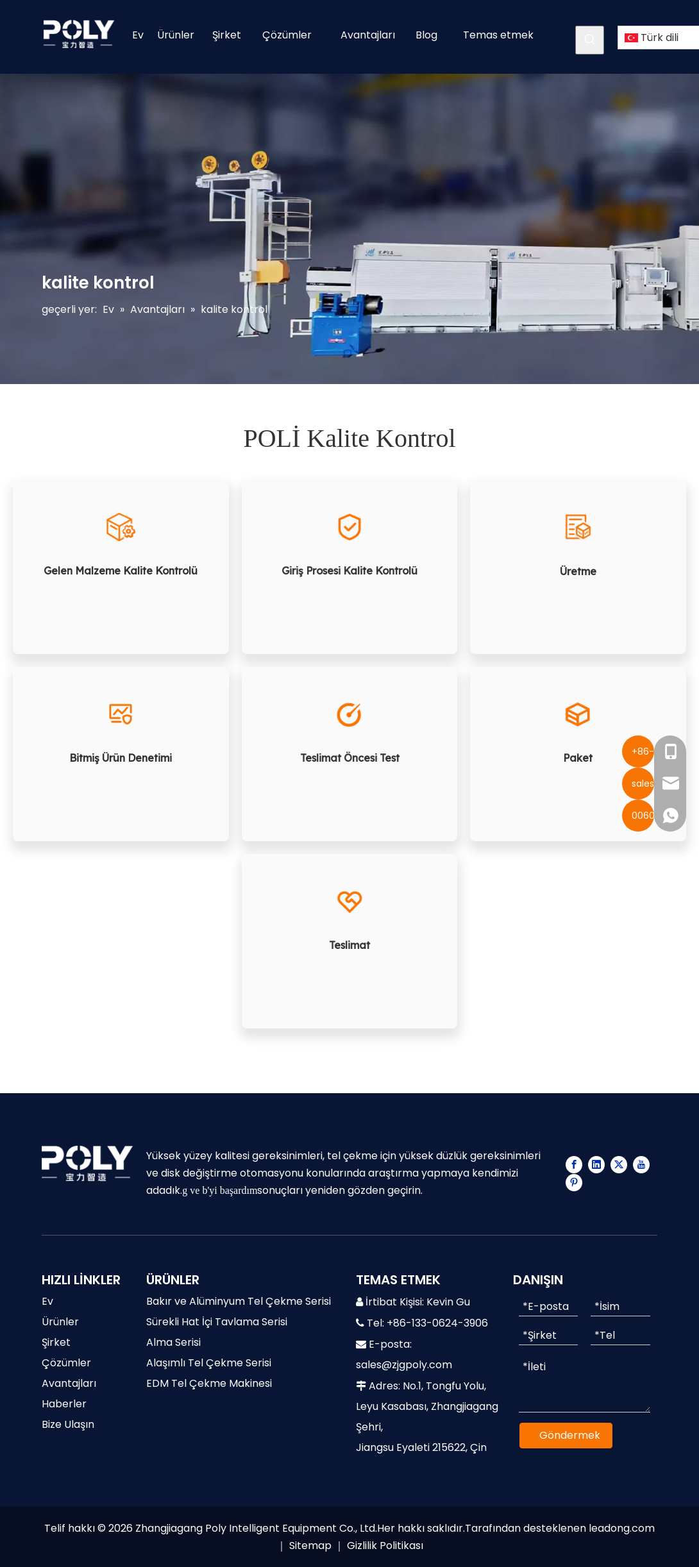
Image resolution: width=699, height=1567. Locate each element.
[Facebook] (574, 1164)
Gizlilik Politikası (385, 1545)
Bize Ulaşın (68, 1424)
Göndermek (569, 1435)
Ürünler (60, 1321)
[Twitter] (619, 1164)
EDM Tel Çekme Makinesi (209, 1383)
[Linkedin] (596, 1164)
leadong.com (622, 1528)
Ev (47, 1301)
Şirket (56, 1342)
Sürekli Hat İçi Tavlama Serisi (216, 1321)
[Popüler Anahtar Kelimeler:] (589, 40)
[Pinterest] (574, 1182)
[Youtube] (641, 1164)
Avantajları (69, 1383)
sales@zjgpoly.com (404, 1364)
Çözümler (66, 1362)
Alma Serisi (173, 1342)
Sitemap (310, 1545)
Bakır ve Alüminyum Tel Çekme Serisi (238, 1301)
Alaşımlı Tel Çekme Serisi (208, 1362)
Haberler (64, 1403)
